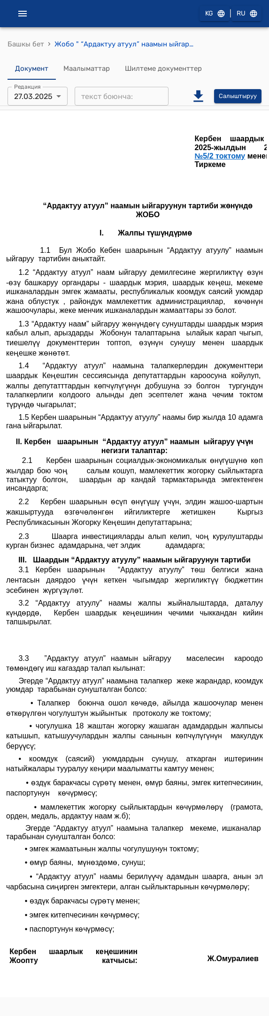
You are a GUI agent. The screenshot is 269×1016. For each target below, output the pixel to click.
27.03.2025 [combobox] (33, 96)
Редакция (27, 86)
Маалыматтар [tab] (86, 68)
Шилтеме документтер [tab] (163, 68)
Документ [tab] (32, 68)
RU (246, 14)
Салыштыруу (237, 96)
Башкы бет (26, 44)
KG (215, 14)
